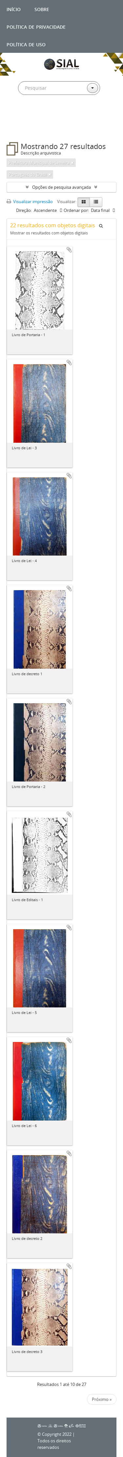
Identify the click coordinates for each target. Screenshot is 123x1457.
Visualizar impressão (30, 201)
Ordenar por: (76, 210)
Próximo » (102, 1399)
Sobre (41, 8)
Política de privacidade (36, 26)
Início (14, 8)
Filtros (21, 129)
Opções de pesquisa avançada (61, 187)
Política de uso (26, 43)
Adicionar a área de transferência (69, 249)
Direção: (24, 210)
